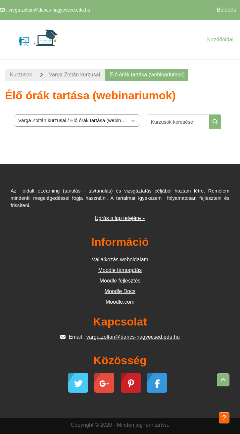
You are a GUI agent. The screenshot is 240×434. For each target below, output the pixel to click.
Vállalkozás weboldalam (120, 259)
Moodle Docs (120, 291)
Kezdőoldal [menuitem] (220, 39)
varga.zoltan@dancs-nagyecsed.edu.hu (49, 10)
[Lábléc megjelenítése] (224, 417)
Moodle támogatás (120, 270)
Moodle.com (120, 302)
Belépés (226, 10)
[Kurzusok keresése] (178, 121)
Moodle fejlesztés (120, 280)
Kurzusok (21, 74)
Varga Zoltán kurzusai (74, 74)
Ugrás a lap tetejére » (120, 218)
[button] (223, 380)
